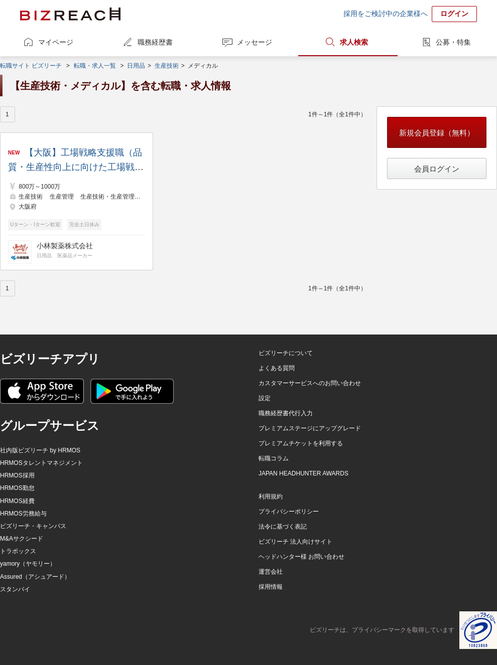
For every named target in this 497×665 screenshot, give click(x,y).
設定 (265, 398)
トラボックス (18, 551)
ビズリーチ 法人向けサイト (295, 541)
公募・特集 (453, 42)
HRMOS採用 (17, 475)
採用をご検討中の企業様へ (385, 14)
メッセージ (254, 42)
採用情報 (271, 586)
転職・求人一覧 (95, 65)
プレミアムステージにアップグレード (310, 428)
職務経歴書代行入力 (286, 413)
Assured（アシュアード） (35, 576)
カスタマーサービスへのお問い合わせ (310, 383)
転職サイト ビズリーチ (31, 65)
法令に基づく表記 (283, 526)
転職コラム (274, 458)
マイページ (55, 42)
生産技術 (167, 65)
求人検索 (354, 42)
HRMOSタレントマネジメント (41, 462)
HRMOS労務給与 (23, 513)
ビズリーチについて (286, 353)
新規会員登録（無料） (436, 132)
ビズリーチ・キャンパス (33, 526)
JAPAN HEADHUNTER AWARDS (303, 473)
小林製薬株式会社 (65, 246)
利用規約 (271, 496)
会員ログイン (436, 168)
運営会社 (271, 571)
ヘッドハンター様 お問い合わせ (301, 556)
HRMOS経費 (17, 501)
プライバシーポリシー (289, 511)
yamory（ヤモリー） (28, 563)
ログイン (454, 14)
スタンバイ (15, 589)
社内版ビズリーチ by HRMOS (40, 450)
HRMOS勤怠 (17, 487)
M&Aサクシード (21, 538)
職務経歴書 (155, 42)
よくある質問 (277, 368)
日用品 (136, 65)
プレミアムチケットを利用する (301, 443)
